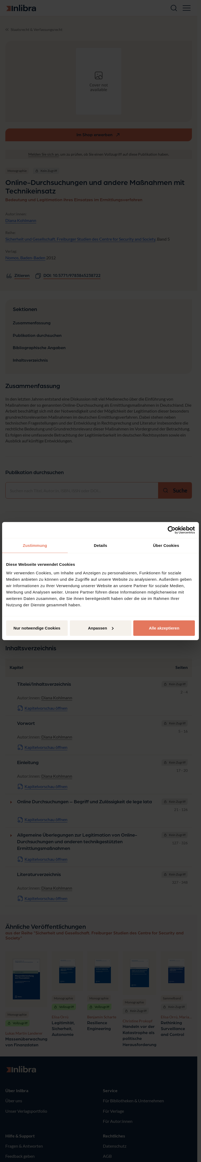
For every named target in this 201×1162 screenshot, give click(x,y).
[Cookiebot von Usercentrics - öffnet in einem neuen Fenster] (171, 530)
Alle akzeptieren (164, 628)
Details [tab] (100, 545)
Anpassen (101, 628)
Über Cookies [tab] (166, 545)
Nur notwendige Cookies (37, 628)
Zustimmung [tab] (35, 545)
